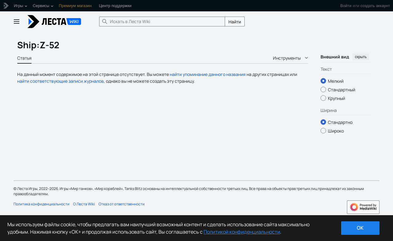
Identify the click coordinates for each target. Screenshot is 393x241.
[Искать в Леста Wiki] (162, 21)
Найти (234, 22)
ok (360, 227)
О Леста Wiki (84, 204)
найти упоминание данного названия (208, 74)
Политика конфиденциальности (41, 204)
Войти (345, 5)
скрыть (361, 57)
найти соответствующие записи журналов (60, 81)
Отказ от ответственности (122, 204)
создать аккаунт (375, 5)
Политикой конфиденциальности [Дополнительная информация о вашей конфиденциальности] (242, 231)
